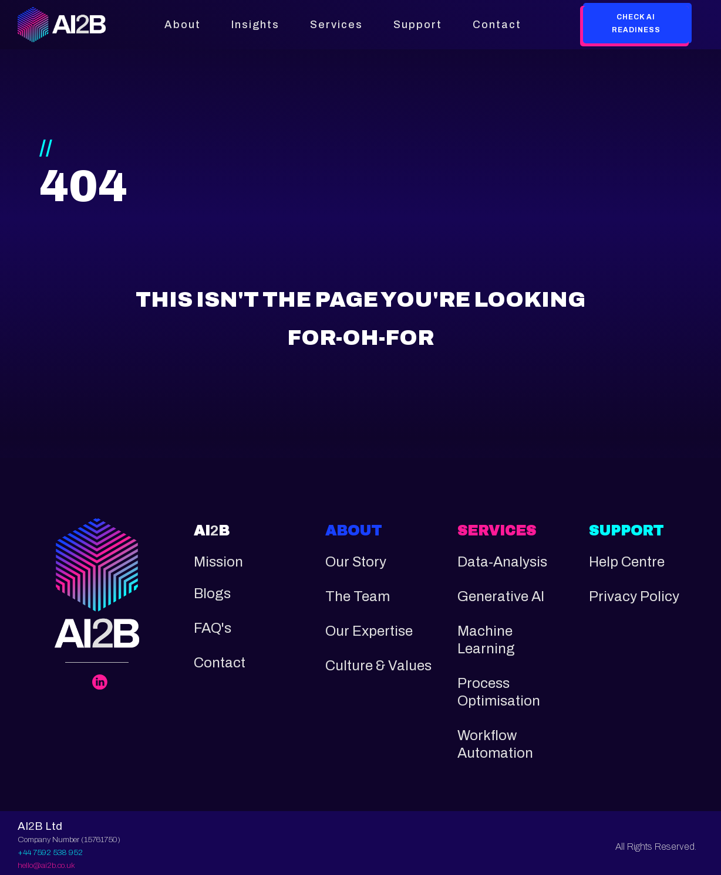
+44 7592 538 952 (50, 852)
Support (417, 24)
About (182, 24)
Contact (497, 24)
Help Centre (627, 561)
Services (336, 24)
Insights (255, 24)
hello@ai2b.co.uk (46, 865)
